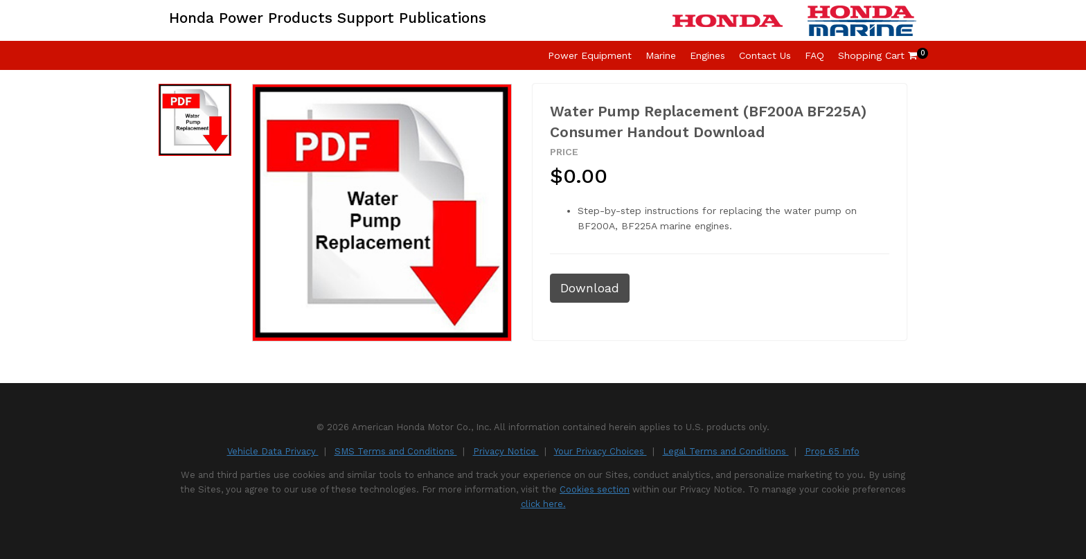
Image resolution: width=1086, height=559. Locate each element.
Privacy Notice (506, 451)
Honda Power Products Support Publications (327, 17)
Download (589, 288)
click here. (543, 504)
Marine (661, 55)
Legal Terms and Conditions (726, 451)
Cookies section (595, 489)
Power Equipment (590, 55)
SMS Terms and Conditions (396, 451)
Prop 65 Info (832, 451)
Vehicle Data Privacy (273, 451)
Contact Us (765, 55)
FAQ (814, 55)
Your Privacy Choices (600, 451)
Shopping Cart (877, 55)
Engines (707, 55)
